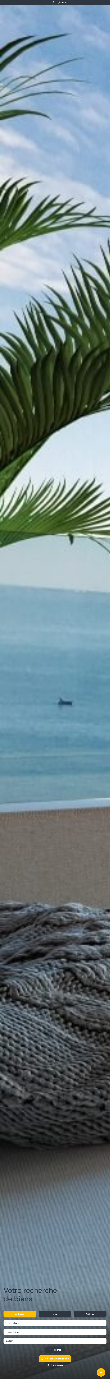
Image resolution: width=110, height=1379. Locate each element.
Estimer (90, 1314)
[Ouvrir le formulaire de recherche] (55, 1349)
